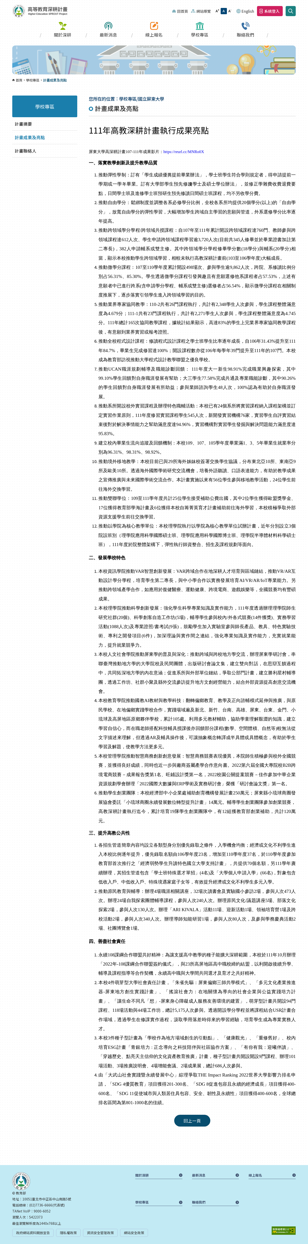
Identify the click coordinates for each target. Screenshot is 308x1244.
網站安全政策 (134, 1232)
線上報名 (154, 35)
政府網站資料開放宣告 (33, 1232)
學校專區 (199, 35)
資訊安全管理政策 (100, 1232)
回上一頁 (192, 1121)
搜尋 (291, 11)
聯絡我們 (245, 35)
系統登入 (272, 11)
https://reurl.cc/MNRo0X (183, 151)
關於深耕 (62, 35)
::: (1, 3)
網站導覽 (203, 11)
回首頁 (182, 11)
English (248, 11)
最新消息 (108, 35)
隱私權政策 (68, 1232)
